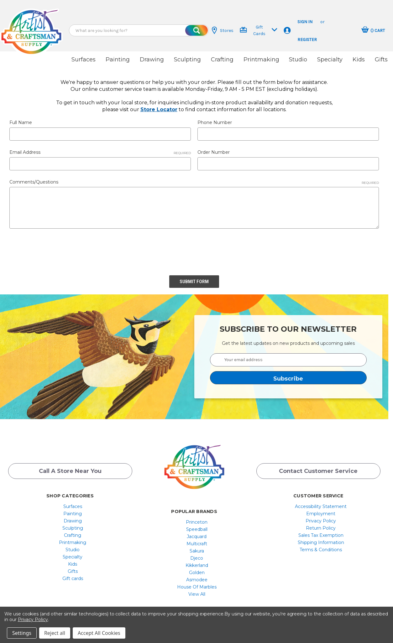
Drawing (152, 59)
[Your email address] (288, 359)
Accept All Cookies (99, 633)
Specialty (330, 59)
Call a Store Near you (70, 471)
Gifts (381, 59)
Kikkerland (197, 565)
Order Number (213, 152)
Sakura (197, 551)
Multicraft (196, 544)
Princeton (196, 522)
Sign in (304, 21)
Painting (118, 59)
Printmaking (261, 59)
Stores (222, 30)
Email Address (100, 152)
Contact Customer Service (318, 471)
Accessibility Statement (321, 506)
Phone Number (214, 122)
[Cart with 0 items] (373, 30)
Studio (298, 59)
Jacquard (197, 536)
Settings (21, 633)
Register (307, 39)
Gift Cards (258, 30)
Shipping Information (321, 542)
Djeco (196, 558)
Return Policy (321, 528)
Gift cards (72, 578)
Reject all (54, 633)
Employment (320, 513)
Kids (359, 59)
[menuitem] (72, 506)
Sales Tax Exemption (320, 535)
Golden (197, 572)
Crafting (222, 59)
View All (196, 594)
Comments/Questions (194, 182)
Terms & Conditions (321, 549)
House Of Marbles (197, 587)
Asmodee (196, 580)
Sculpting (187, 59)
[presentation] (57, 249)
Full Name (20, 122)
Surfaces (83, 59)
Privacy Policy (321, 521)
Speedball (196, 529)
